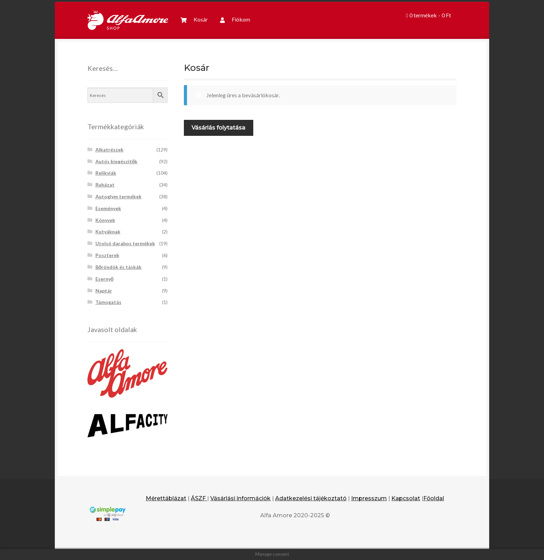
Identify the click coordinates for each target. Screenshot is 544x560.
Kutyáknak (107, 231)
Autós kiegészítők (116, 161)
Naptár (103, 291)
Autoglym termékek (118, 196)
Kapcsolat (405, 498)
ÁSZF (199, 498)
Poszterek (107, 255)
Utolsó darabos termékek (125, 243)
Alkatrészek (109, 150)
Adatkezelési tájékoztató (311, 498)
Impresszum (369, 498)
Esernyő (104, 279)
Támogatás (108, 302)
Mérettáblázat (166, 498)
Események (108, 208)
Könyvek (105, 220)
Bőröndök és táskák (118, 267)
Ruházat (104, 185)
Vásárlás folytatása (218, 127)
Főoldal (433, 498)
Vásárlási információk (240, 498)
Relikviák (105, 173)
